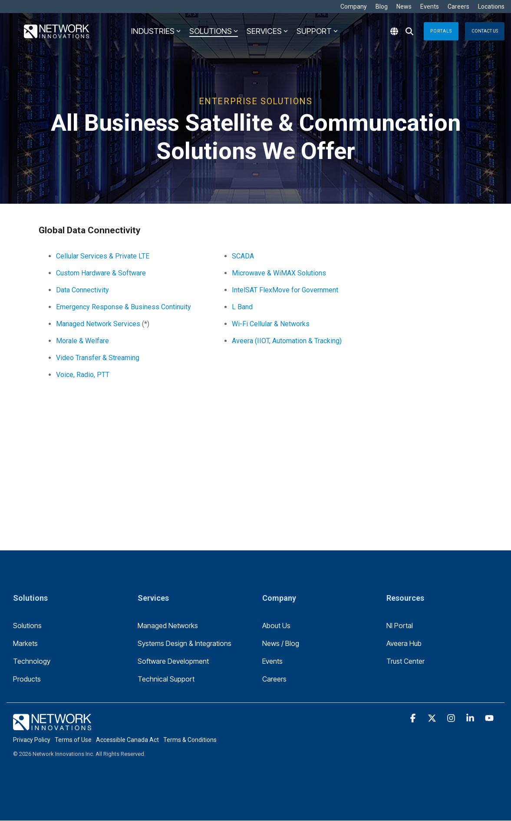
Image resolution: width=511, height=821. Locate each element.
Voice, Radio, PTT (82, 375)
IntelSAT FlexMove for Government (285, 290)
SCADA (243, 256)
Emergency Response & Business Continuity (123, 307)
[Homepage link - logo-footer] (52, 725)
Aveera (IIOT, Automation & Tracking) (287, 341)
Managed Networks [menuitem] (168, 625)
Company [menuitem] (353, 6)
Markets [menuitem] (25, 643)
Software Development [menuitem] (173, 661)
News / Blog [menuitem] (280, 643)
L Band (242, 307)
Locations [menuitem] (491, 6)
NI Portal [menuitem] (399, 625)
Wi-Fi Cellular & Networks (271, 324)
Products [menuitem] (27, 679)
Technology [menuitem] (31, 661)
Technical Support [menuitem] (166, 679)
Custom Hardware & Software (101, 273)
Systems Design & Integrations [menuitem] (184, 643)
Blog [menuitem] (382, 6)
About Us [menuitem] (276, 625)
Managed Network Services (98, 324)
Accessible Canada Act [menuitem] (127, 739)
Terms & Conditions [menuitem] (190, 739)
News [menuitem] (404, 6)
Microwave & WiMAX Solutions (279, 273)
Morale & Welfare (82, 341)
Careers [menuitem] (458, 6)
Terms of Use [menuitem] (73, 739)
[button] (413, 718)
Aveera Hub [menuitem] (404, 643)
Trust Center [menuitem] (405, 661)
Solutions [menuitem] (27, 625)
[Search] (409, 31)
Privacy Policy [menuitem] (31, 739)
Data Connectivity (82, 290)
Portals (441, 31)
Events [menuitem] (429, 6)
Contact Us (484, 31)
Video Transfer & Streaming (97, 358)
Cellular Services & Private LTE (102, 256)
